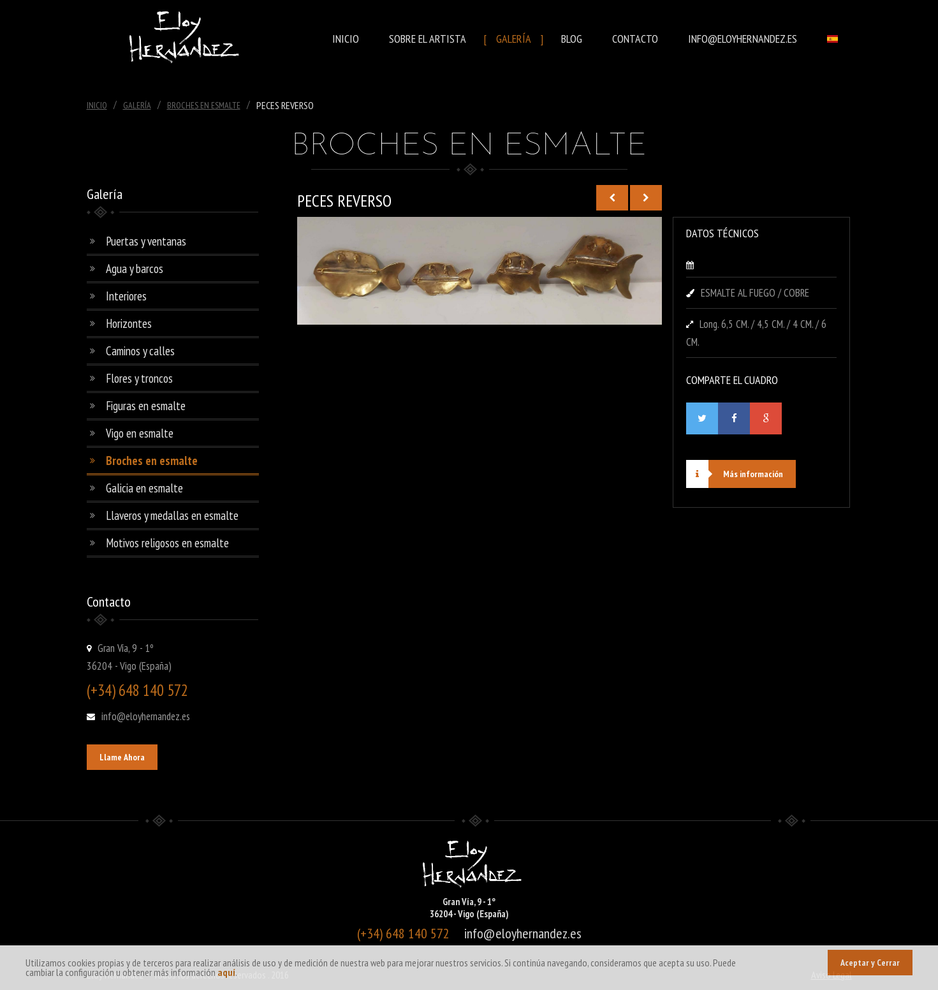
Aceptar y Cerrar (870, 962)
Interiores (126, 296)
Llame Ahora (122, 757)
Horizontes (129, 323)
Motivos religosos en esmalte (167, 542)
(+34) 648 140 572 (137, 690)
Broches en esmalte (152, 460)
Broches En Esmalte (203, 105)
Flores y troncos (139, 378)
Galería (513, 38)
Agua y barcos (134, 268)
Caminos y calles (140, 350)
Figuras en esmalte (146, 405)
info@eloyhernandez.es (742, 38)
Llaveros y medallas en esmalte (172, 515)
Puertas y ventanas (146, 241)
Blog (571, 38)
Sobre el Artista (427, 38)
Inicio (345, 38)
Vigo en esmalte (139, 433)
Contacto (635, 38)
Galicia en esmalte (144, 488)
